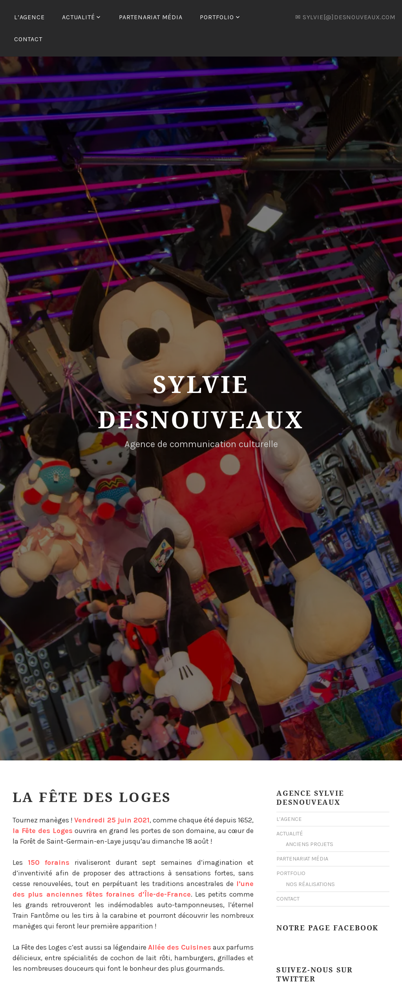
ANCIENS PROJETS (309, 821)
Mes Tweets (291, 969)
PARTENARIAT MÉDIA (151, 17)
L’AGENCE (29, 17)
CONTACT (28, 39)
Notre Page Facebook (327, 904)
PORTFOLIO (217, 17)
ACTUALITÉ (78, 17)
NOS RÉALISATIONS (310, 861)
